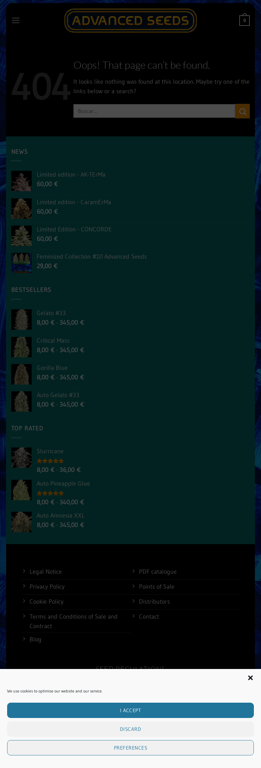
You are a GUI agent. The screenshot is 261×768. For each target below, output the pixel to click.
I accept (130, 718)
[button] (250, 685)
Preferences (130, 755)
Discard (130, 737)
